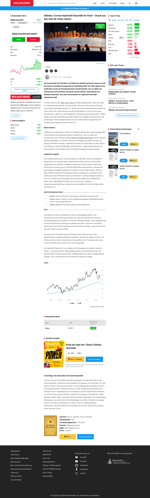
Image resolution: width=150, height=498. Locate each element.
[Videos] (122, 3)
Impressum (15, 454)
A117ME (13, 22)
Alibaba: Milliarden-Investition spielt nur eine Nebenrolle (69, 205)
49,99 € (124, 144)
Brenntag (111, 44)
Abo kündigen (15, 480)
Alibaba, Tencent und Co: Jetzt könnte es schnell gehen (121, 102)
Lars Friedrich (67, 77)
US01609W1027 (23, 22)
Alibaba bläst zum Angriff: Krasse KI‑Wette (122, 93)
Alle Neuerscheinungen (136, 129)
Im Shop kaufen (94, 359)
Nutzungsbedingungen (19, 458)
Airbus (110, 34)
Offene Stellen (16, 476)
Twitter (80, 473)
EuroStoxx (136, 20)
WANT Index (24, 105)
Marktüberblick (49, 462)
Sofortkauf (75, 359)
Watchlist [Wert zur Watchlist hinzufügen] (16, 27)
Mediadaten (15, 451)
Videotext (14, 472)
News (121, 38)
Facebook (81, 469)
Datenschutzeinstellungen (21, 469)
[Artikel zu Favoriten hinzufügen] (55, 70)
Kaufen (19, 39)
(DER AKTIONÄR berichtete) (82, 138)
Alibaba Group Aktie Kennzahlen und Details (25, 90)
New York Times (67, 103)
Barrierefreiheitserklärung (21, 465)
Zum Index (16, 115)
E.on (109, 47)
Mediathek (47, 454)
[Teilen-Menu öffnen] (46, 70)
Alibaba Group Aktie (16, 20)
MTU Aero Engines (113, 31)
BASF (109, 41)
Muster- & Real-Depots (52, 465)
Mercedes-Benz (113, 50)
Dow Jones (120, 20)
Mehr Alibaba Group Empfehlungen (127, 115)
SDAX (130, 20)
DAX (109, 20)
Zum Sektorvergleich (18, 138)
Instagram (81, 465)
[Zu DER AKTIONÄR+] (112, 3)
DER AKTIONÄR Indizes (52, 469)
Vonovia (110, 38)
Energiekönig (125, 133)
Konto (74, 366)
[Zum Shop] (94, 3)
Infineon (111, 25)
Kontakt (80, 457)
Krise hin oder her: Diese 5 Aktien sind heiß (83, 346)
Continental (112, 28)
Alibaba (48, 67)
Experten (46, 458)
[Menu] (136, 3)
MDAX (126, 20)
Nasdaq (114, 20)
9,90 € (123, 160)
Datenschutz (15, 462)
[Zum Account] (102, 3)
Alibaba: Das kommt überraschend (122, 110)
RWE (109, 54)
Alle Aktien (47, 451)
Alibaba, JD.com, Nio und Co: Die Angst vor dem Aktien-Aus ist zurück (73, 196)
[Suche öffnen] (44, 3)
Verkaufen (33, 39)
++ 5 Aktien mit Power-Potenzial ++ (75, 8)
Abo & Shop (47, 472)
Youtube (81, 461)
